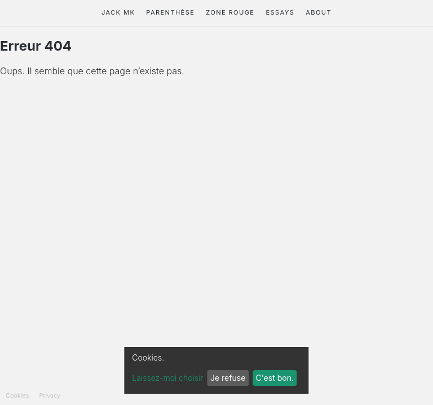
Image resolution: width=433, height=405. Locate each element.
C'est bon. (274, 377)
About (319, 12)
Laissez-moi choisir (167, 377)
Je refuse (227, 377)
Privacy (50, 395)
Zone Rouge (230, 12)
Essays (280, 12)
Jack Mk (118, 12)
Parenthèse (170, 12)
